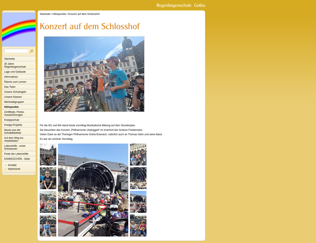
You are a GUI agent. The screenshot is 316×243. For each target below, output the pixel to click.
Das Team (9, 86)
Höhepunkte (11, 106)
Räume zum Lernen (15, 81)
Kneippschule (11, 119)
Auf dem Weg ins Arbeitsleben (13, 139)
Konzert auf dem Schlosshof (83, 14)
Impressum (14, 168)
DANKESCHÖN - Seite (17, 158)
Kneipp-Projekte (13, 124)
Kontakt (12, 165)
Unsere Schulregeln (15, 91)
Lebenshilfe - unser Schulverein (15, 147)
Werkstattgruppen (14, 101)
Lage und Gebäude (15, 71)
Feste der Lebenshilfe (16, 153)
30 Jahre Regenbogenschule (15, 65)
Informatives (11, 76)
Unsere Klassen (13, 96)
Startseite (9, 58)
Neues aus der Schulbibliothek (12, 131)
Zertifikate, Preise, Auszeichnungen (14, 113)
